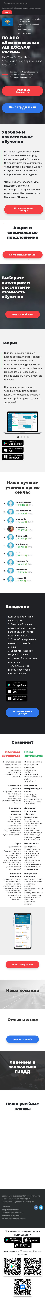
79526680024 (24, 29)
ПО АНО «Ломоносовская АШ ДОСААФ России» (20, 45)
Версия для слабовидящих (16, 3)
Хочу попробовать (22, 314)
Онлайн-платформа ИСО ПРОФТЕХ (16, 1199)
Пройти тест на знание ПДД (22, 108)
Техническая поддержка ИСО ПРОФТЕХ (18, 1202)
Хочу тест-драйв (22, 1039)
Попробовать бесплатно (22, 91)
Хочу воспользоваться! (22, 254)
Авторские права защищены (13, 1218)
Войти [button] (7, 12)
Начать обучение (22, 964)
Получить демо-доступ (23, 209)
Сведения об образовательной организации (21, 8)
